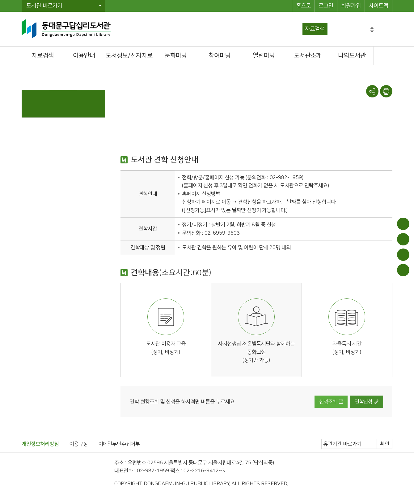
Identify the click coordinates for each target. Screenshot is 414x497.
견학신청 (363, 402)
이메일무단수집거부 (119, 444)
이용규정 (78, 444)
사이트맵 (378, 6)
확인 (384, 444)
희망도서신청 (403, 254)
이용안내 (403, 224)
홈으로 (303, 6)
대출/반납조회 (403, 239)
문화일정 (403, 270)
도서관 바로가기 (44, 6)
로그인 (326, 6)
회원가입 (351, 6)
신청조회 (327, 402)
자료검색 (315, 29)
